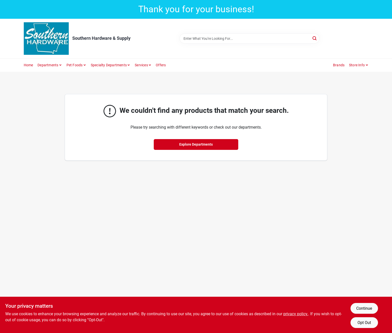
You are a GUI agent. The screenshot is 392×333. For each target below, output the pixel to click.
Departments (48, 65)
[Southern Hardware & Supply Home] (46, 38)
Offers (161, 65)
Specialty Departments (109, 65)
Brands (338, 65)
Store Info (357, 65)
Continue (364, 308)
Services (141, 65)
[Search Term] (250, 39)
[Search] (314, 38)
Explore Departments (196, 144)
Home (28, 65)
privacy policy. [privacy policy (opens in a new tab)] (295, 313)
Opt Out (364, 322)
